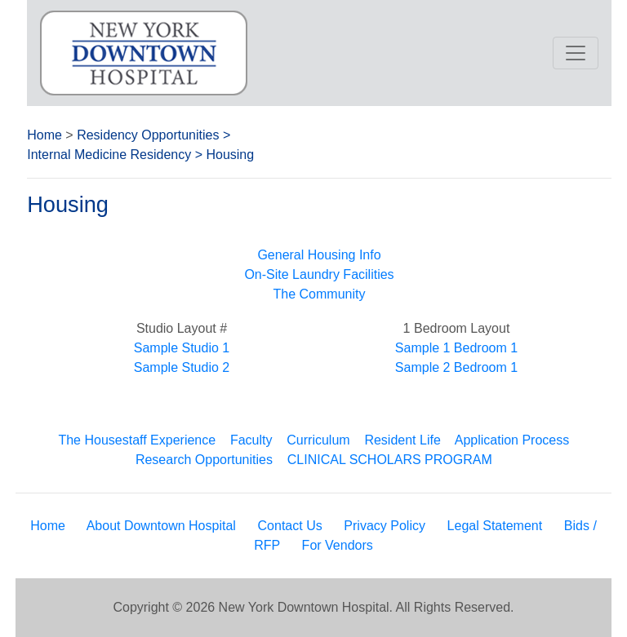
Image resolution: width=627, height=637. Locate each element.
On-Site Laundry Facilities (319, 274)
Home (44, 135)
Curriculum (318, 440)
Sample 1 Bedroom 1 (456, 348)
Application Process (512, 440)
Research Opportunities (204, 460)
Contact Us (290, 526)
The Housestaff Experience (137, 440)
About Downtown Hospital (161, 526)
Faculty (251, 440)
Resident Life (402, 440)
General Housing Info (318, 255)
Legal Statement (495, 526)
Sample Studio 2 (181, 367)
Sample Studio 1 (181, 348)
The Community (319, 294)
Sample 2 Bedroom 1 (456, 367)
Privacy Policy (384, 526)
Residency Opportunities (148, 135)
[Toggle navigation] (575, 53)
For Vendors (337, 545)
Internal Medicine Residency (109, 154)
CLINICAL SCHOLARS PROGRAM (389, 460)
